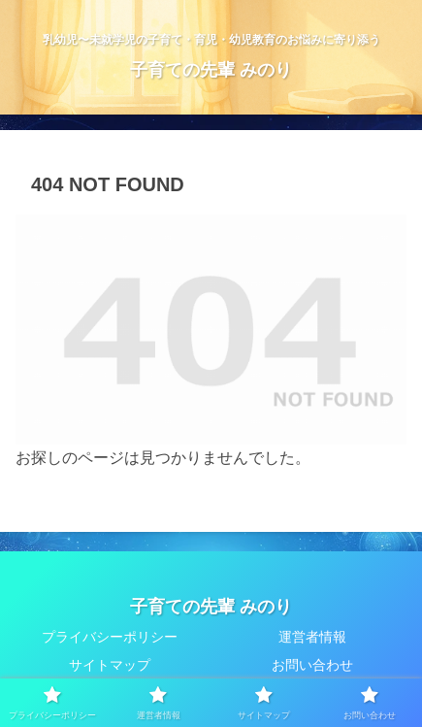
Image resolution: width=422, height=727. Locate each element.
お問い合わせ (312, 665)
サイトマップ (109, 665)
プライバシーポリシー (110, 636)
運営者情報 (312, 636)
